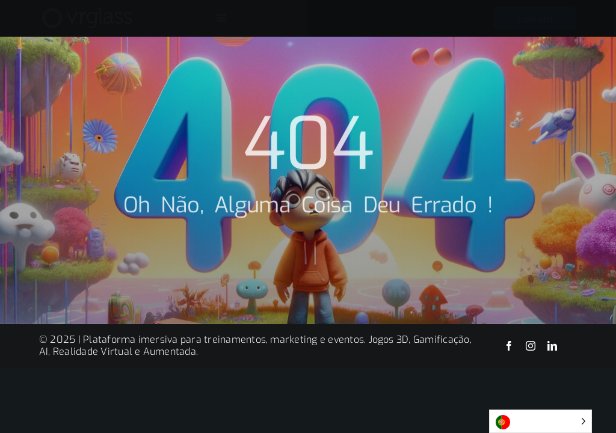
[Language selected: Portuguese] (540, 421)
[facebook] (509, 346)
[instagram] (530, 346)
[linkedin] (552, 346)
